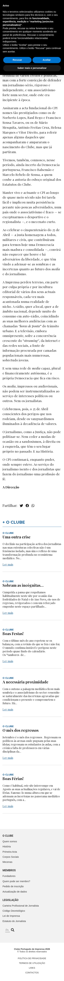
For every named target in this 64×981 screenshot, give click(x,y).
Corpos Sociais (11, 857)
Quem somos (10, 841)
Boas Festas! (13, 633)
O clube (8, 835)
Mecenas (7, 862)
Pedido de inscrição (13, 886)
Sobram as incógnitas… (23, 585)
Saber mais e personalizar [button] (32, 974)
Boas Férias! (13, 778)
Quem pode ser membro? (16, 881)
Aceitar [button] (47, 966)
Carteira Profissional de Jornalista (21, 905)
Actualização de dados (15, 891)
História (7, 846)
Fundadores (9, 876)
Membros (9, 870)
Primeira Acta (10, 851)
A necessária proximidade (25, 681)
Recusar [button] (17, 966)
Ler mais (8, 564)
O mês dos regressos (21, 730)
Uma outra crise (16, 536)
